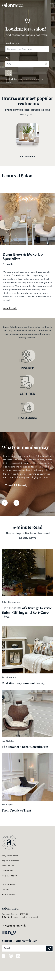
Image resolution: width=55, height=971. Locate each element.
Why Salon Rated (10, 855)
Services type (12, 43)
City (7, 58)
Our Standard (8, 884)
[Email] (27, 948)
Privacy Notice (9, 894)
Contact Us (7, 870)
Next (45, 310)
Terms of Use (8, 865)
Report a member (10, 860)
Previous (40, 310)
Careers (5, 889)
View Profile (10, 308)
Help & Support (9, 875)
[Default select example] (27, 49)
